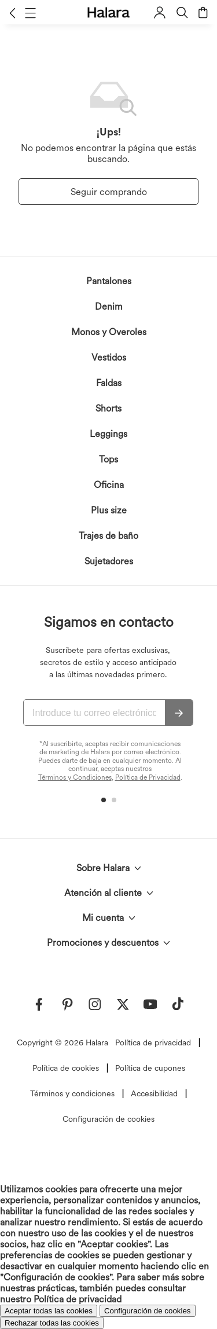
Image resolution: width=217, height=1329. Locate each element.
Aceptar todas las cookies (49, 1310)
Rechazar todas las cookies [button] (52, 1323)
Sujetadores (108, 561)
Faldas (109, 382)
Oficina (109, 484)
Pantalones (108, 281)
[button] (12, 13)
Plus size (109, 510)
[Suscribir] (179, 713)
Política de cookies (65, 1068)
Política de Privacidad (148, 777)
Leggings (108, 433)
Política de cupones (150, 1068)
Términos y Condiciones (75, 777)
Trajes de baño (108, 535)
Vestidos (108, 357)
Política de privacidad (153, 1042)
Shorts (108, 408)
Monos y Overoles (108, 331)
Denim (109, 306)
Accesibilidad (154, 1093)
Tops (108, 459)
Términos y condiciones (72, 1093)
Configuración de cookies (108, 1119)
